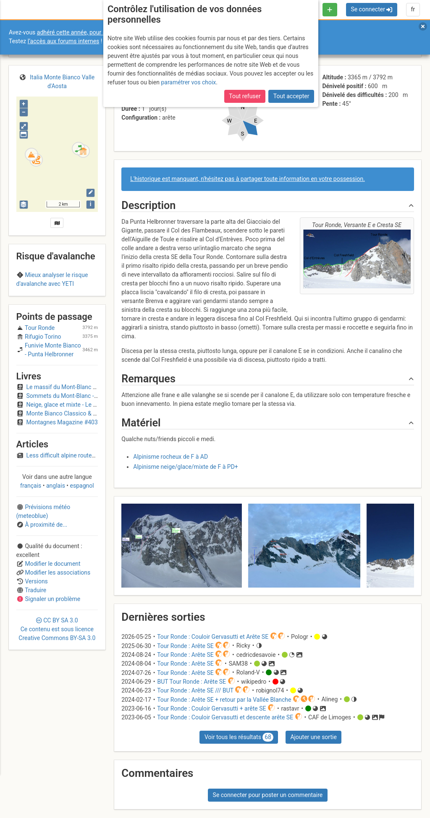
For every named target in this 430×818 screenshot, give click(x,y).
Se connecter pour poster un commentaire (268, 795)
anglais (56, 532)
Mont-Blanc (35, 300)
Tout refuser (244, 96)
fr (413, 9)
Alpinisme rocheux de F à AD (170, 456)
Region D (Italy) (74, 300)
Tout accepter (291, 96)
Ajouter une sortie (313, 737)
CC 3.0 (56, 676)
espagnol (81, 532)
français (31, 532)
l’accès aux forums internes (64, 41)
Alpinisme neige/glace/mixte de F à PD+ (185, 466)
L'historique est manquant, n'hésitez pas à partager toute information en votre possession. (247, 178)
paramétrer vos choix (188, 82)
